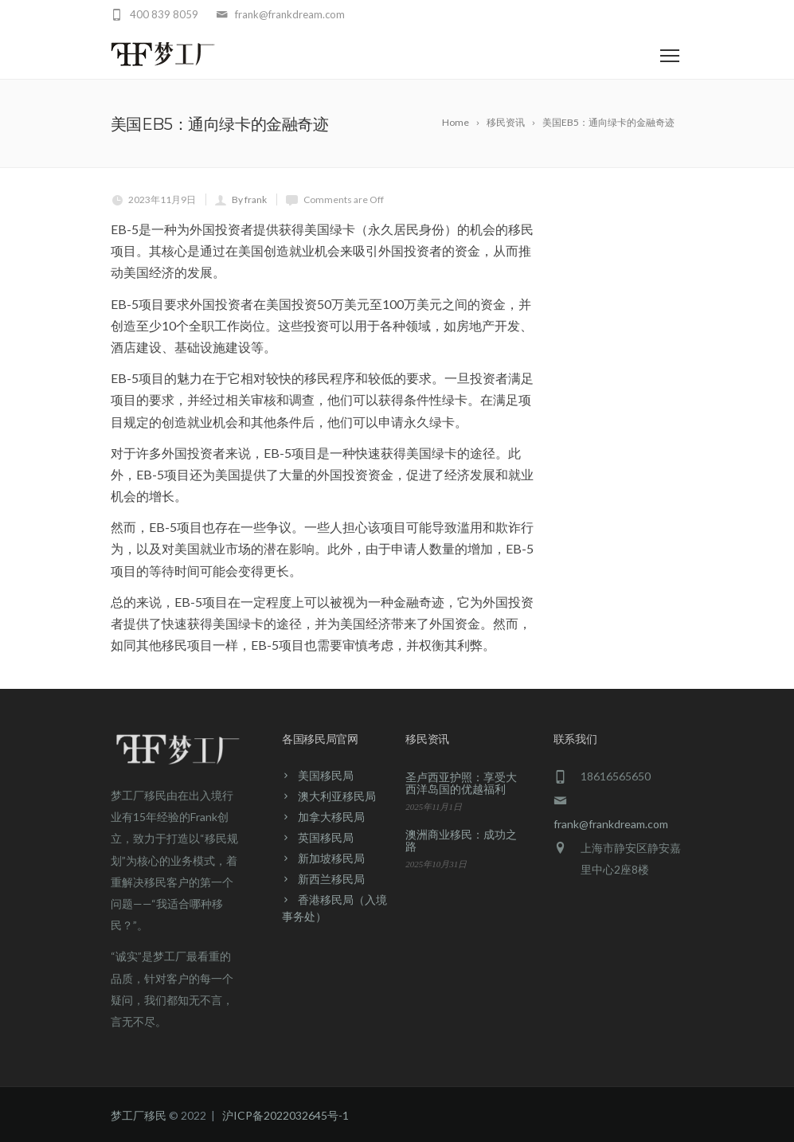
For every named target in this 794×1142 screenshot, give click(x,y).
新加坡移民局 (331, 858)
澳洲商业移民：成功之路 (461, 840)
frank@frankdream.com (610, 824)
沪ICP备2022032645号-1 (285, 1115)
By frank (249, 199)
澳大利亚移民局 (337, 796)
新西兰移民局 (331, 879)
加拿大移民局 (331, 816)
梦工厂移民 (138, 1115)
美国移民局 (326, 775)
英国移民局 (326, 837)
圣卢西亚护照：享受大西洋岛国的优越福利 (461, 783)
